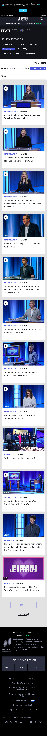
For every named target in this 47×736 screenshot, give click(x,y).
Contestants (9, 50)
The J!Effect (23, 50)
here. (26, 5)
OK (23, 10)
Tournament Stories (12, 54)
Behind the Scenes (29, 45)
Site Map (12, 680)
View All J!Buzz (40, 64)
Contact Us (32, 710)
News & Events (10, 45)
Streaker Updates (11, 112)
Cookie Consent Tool (22, 706)
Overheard (30, 54)
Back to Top (22, 615)
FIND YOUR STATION (12, 24)
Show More (23, 606)
